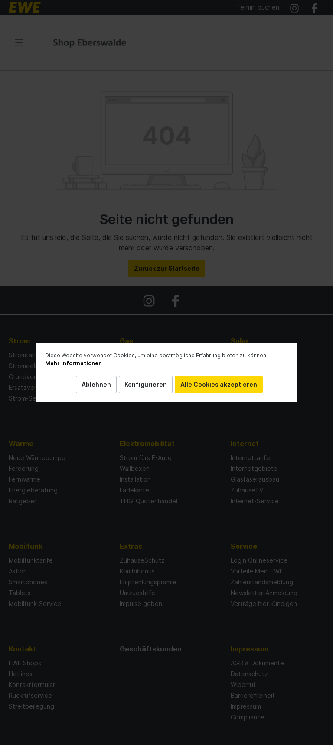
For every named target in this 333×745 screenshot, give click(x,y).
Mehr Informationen (73, 363)
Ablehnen (96, 384)
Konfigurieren (145, 384)
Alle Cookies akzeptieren (218, 384)
